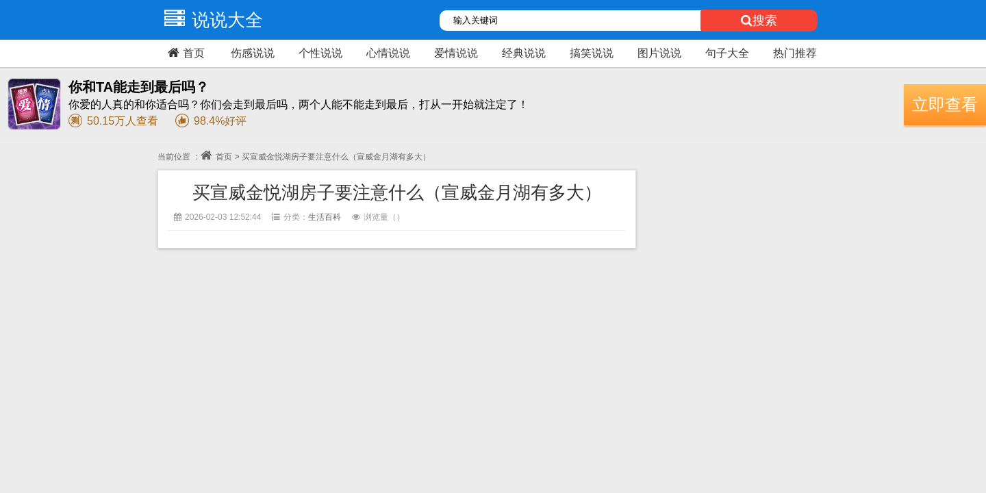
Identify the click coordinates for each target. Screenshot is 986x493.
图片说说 (659, 53)
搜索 (759, 20)
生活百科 (324, 217)
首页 (184, 53)
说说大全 (210, 20)
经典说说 (524, 53)
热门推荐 (795, 53)
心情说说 (388, 53)
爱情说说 (456, 53)
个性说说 (320, 53)
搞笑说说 (592, 53)
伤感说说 (253, 53)
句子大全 (727, 53)
